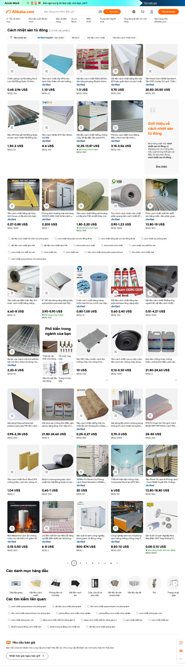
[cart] (143, 12)
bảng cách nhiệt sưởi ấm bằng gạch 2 (57, 620)
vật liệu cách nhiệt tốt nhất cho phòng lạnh (28, 238)
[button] (100, 12)
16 (111, 563)
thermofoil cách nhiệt (84, 245)
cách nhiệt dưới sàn (132, 620)
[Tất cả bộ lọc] (18, 37)
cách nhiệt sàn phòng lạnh (154, 238)
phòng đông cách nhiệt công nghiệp (73, 613)
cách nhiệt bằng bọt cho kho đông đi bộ (73, 238)
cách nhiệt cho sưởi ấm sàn (142, 245)
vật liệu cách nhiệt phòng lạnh (66, 606)
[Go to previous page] (68, 563)
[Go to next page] (117, 563)
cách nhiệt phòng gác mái (149, 613)
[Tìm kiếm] (112, 11)
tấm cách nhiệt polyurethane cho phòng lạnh (108, 606)
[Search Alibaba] (70, 11)
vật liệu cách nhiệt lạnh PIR (21, 245)
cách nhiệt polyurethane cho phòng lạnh (27, 259)
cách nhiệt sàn (49, 252)
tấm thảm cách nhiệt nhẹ (141, 252)
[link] (181, 643)
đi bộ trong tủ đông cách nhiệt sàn (24, 627)
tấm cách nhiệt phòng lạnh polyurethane (103, 252)
